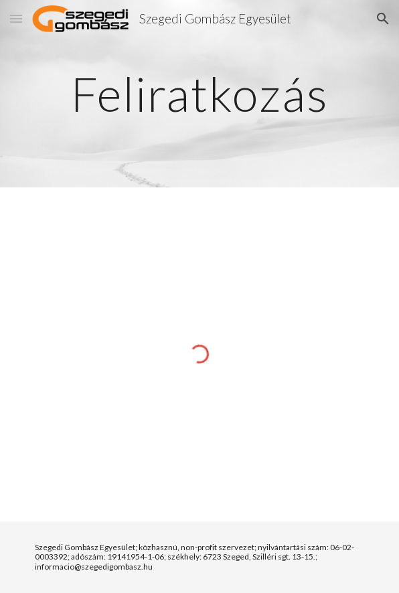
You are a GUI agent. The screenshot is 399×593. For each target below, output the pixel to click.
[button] (16, 18)
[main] (199, 94)
